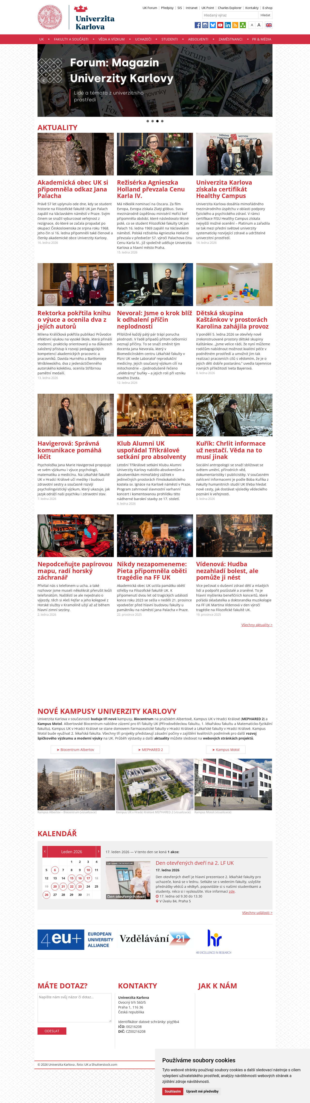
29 (71, 894)
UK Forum (150, 8)
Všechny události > (257, 912)
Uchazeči (143, 39)
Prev (44, 80)
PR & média (261, 39)
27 (55, 894)
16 (80, 878)
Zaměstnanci (230, 39)
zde (232, 891)
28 (63, 894)
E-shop (267, 8)
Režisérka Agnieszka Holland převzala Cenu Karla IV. (151, 189)
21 (63, 886)
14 (63, 878)
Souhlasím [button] (173, 1091)
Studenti (170, 39)
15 (71, 878)
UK (41, 39)
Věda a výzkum (112, 39)
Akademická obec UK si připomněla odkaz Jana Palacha (73, 189)
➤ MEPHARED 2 (150, 749)
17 (88, 878)
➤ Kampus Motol (226, 749)
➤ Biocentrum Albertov (75, 749)
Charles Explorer (229, 8)
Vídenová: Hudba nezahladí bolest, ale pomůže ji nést (227, 570)
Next (266, 80)
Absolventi (198, 39)
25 (96, 886)
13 (55, 878)
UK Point (208, 8)
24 (88, 886)
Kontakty (252, 8)
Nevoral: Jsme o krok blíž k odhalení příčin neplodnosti (154, 319)
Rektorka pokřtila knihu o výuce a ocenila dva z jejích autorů (74, 319)
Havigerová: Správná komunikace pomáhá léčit (69, 450)
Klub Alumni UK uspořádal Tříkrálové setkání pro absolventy (151, 450)
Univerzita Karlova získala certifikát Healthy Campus (224, 189)
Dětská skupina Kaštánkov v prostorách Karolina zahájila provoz (232, 319)
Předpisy (167, 8)
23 (80, 886)
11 (96, 870)
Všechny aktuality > (256, 624)
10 (88, 870)
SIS (180, 8)
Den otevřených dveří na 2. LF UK (195, 862)
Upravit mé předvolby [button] (202, 1091)
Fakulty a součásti (71, 39)
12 (46, 878)
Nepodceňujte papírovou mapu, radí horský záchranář (75, 570)
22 (71, 886)
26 (46, 894)
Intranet (192, 8)
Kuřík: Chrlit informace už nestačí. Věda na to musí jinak (231, 450)
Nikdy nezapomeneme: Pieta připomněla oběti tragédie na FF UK (152, 570)
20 (55, 886)
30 (80, 894)
